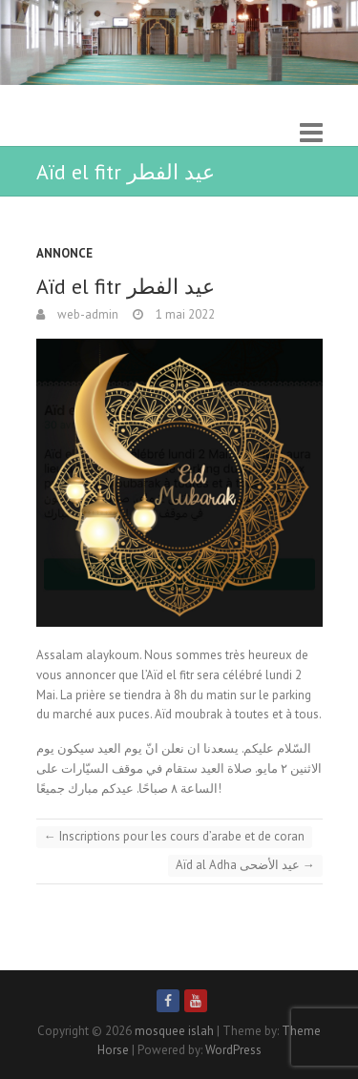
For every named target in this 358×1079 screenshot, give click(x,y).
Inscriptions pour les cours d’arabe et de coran (174, 836)
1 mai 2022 (184, 314)
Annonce (64, 253)
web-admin (86, 314)
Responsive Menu (311, 132)
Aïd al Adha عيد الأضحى (245, 865)
